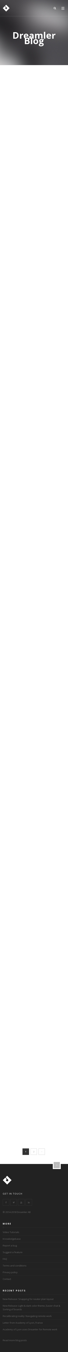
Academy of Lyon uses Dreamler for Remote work (30, 1329)
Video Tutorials (11, 1232)
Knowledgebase (12, 1238)
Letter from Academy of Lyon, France (23, 1322)
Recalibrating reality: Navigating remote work (27, 1316)
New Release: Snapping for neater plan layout (28, 1299)
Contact (7, 1279)
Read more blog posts (15, 1340)
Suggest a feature (12, 1252)
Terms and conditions (14, 1265)
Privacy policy (10, 1272)
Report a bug (10, 1245)
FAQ (5, 1259)
